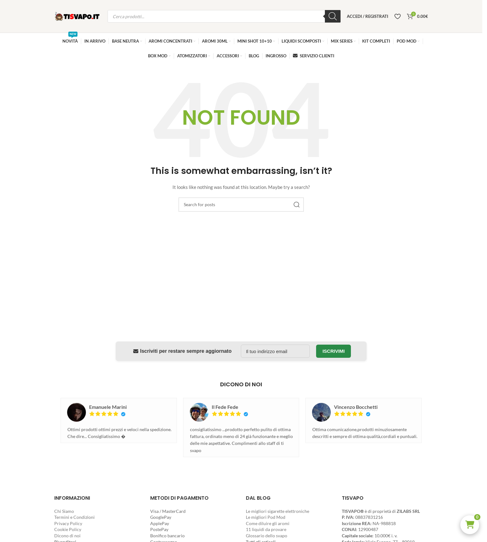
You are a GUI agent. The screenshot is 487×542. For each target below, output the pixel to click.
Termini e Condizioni (74, 517)
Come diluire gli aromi (267, 523)
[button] (469, 524)
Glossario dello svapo (266, 535)
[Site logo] (77, 15)
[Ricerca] (333, 16)
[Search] (241, 204)
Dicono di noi (67, 535)
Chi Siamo (64, 511)
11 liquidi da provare (266, 529)
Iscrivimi (333, 351)
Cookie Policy (67, 529)
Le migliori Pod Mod (265, 517)
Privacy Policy (68, 523)
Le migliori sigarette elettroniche (277, 511)
